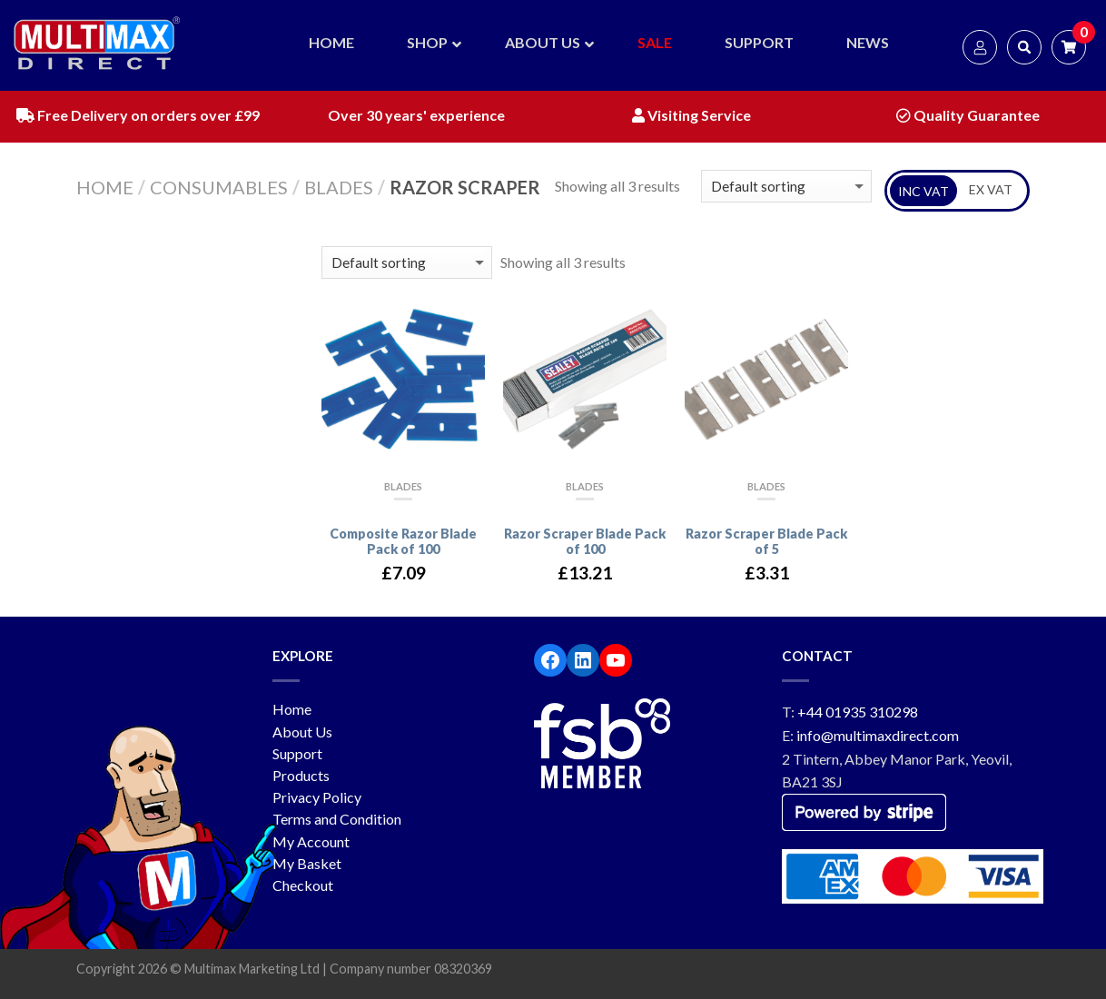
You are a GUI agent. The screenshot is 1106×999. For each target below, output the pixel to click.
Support (297, 753)
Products (301, 775)
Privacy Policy (316, 797)
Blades (338, 187)
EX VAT (990, 189)
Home (104, 187)
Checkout (302, 885)
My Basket (306, 863)
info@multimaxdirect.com (877, 735)
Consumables (219, 187)
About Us (302, 731)
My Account (311, 841)
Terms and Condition (336, 818)
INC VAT (923, 191)
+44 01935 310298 (857, 711)
